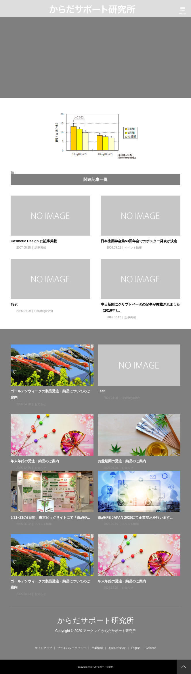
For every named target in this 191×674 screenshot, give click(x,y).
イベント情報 (133, 247)
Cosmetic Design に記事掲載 (34, 241)
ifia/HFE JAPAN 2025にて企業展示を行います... (135, 518)
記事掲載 (40, 247)
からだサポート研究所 (95, 620)
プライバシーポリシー (71, 648)
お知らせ (40, 404)
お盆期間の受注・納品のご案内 (122, 461)
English (135, 648)
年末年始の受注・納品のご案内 (35, 461)
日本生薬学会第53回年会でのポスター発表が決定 (139, 241)
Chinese (151, 648)
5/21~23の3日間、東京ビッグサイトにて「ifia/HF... (50, 518)
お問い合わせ (117, 648)
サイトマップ (43, 648)
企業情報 (97, 648)
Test (14, 304)
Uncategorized (44, 311)
